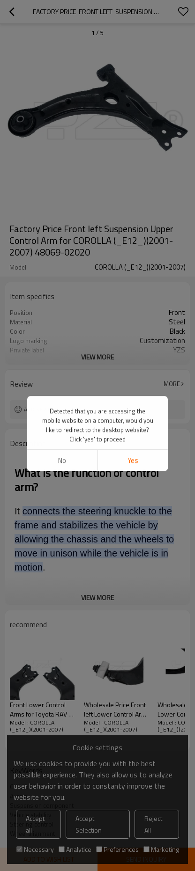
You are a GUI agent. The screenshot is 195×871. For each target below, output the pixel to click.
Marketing (161, 849)
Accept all (35, 824)
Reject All (153, 824)
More (172, 383)
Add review (40, 409)
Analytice (75, 849)
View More (97, 357)
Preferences (117, 849)
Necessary (35, 849)
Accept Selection (88, 824)
